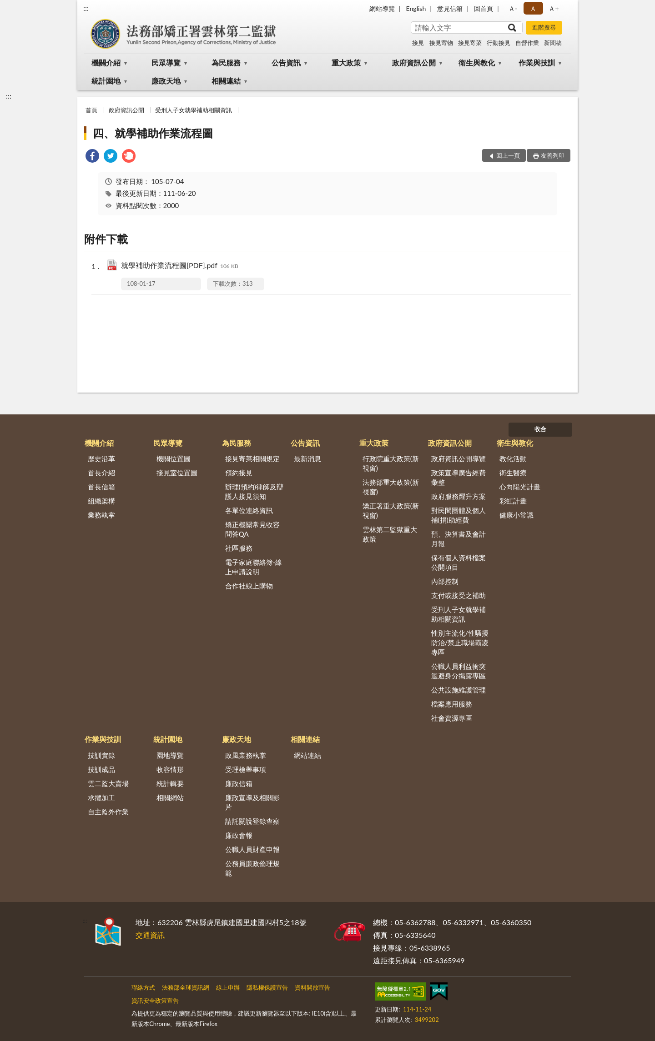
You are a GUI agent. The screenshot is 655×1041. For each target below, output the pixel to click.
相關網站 (170, 797)
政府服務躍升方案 (458, 496)
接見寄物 (441, 42)
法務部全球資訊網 (185, 987)
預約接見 (238, 472)
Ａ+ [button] (554, 8)
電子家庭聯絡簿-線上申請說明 (253, 567)
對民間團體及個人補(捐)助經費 (458, 515)
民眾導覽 (166, 62)
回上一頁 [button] (508, 155)
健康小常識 (516, 515)
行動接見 (498, 42)
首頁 (91, 110)
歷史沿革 (101, 458)
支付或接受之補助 (458, 595)
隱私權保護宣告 (267, 987)
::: (86, 8)
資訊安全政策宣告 (155, 1000)
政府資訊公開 (414, 62)
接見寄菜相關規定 (252, 458)
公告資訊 (286, 62)
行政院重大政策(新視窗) (391, 463)
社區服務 (238, 548)
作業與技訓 (537, 62)
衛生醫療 (513, 472)
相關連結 (226, 80)
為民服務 (226, 62)
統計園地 (106, 80)
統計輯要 (170, 783)
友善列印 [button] (552, 155)
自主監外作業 (108, 811)
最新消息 (307, 458)
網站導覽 (382, 8)
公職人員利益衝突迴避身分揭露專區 (458, 671)
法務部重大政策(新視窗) (391, 487)
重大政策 (346, 62)
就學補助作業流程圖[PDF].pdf (179, 266)
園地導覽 (170, 755)
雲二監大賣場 (108, 783)
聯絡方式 (143, 987)
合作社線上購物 (249, 586)
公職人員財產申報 (252, 849)
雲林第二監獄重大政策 (390, 534)
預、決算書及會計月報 (458, 539)
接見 (418, 42)
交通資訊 (150, 935)
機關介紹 (106, 62)
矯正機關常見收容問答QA (252, 529)
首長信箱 (101, 487)
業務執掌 (101, 515)
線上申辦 (228, 987)
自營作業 (527, 42)
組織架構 (101, 501)
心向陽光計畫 (519, 487)
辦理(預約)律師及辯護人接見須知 (254, 491)
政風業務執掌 (245, 755)
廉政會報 (238, 835)
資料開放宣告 (312, 987)
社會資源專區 (451, 718)
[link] (92, 157)
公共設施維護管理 (458, 690)
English (416, 8)
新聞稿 (553, 42)
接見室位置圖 (176, 472)
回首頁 (483, 8)
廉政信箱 (238, 783)
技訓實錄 (101, 755)
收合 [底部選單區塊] (540, 429)
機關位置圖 (173, 458)
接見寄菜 (470, 42)
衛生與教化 (476, 62)
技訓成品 (101, 769)
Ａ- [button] (513, 8)
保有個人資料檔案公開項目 (458, 562)
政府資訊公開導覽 (458, 458)
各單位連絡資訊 (249, 510)
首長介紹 (101, 472)
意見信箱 (450, 8)
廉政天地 (166, 80)
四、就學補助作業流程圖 (153, 132)
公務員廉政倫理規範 (252, 868)
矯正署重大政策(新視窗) (391, 510)
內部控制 (444, 581)
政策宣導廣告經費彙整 (458, 477)
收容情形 (170, 769)
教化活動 (513, 458)
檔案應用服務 (451, 704)
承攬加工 (101, 797)
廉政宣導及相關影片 (252, 802)
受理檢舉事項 (245, 769)
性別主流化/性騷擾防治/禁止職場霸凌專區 (460, 642)
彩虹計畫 (513, 501)
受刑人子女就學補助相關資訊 (193, 110)
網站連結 (307, 755)
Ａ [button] (533, 8)
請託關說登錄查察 (252, 821)
